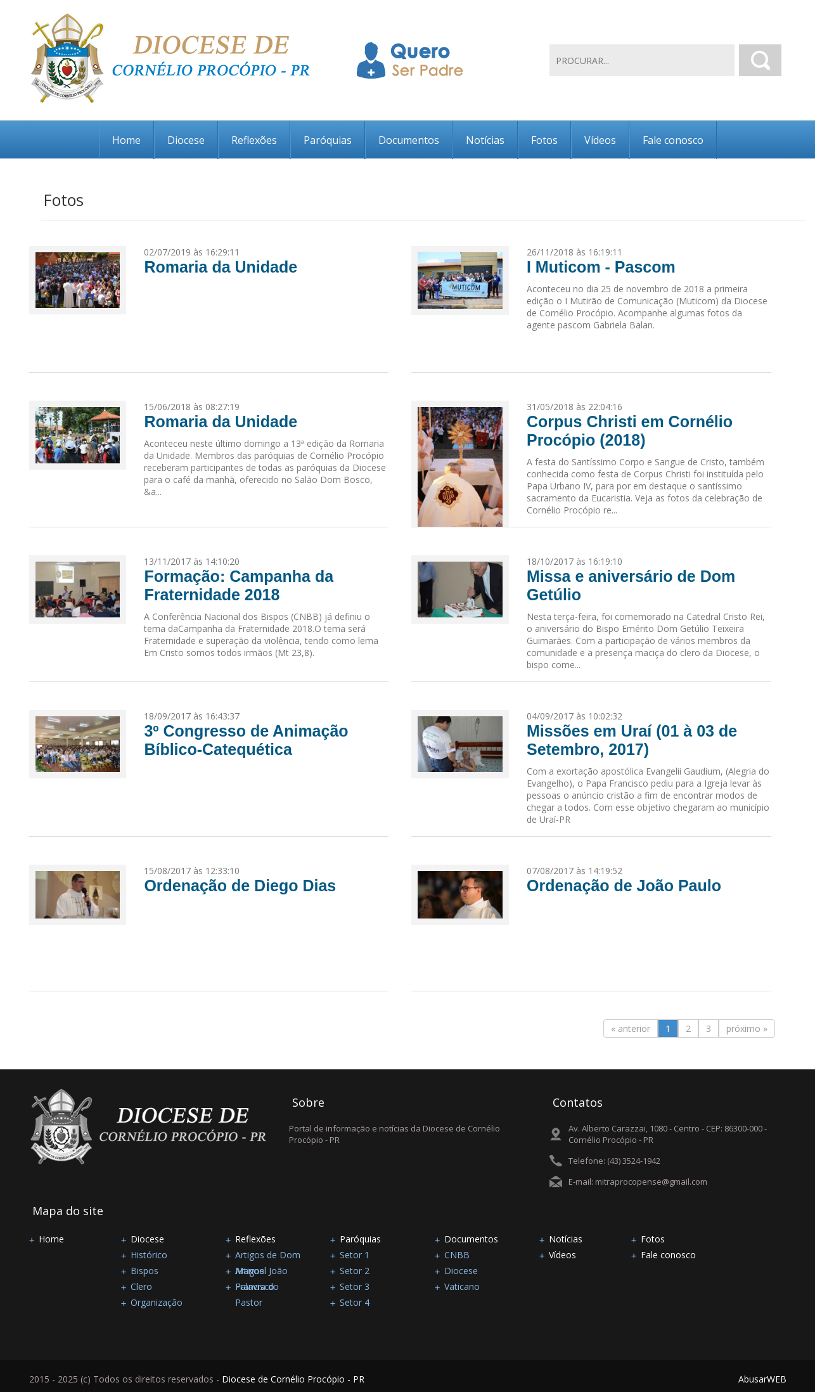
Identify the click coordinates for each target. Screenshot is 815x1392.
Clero (141, 1286)
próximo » (746, 1028)
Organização (157, 1302)
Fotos (544, 140)
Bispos (144, 1271)
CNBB (457, 1255)
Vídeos (600, 140)
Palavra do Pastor (257, 1287)
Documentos (408, 140)
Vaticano (462, 1286)
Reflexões (254, 140)
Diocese (186, 140)
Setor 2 (354, 1271)
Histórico (149, 1255)
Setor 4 (354, 1302)
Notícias (485, 140)
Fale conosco (673, 140)
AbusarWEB (762, 1379)
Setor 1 (354, 1255)
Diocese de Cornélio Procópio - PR (293, 1379)
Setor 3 (354, 1286)
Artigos (249, 1271)
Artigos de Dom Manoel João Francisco (267, 1256)
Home (126, 140)
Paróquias (328, 140)
